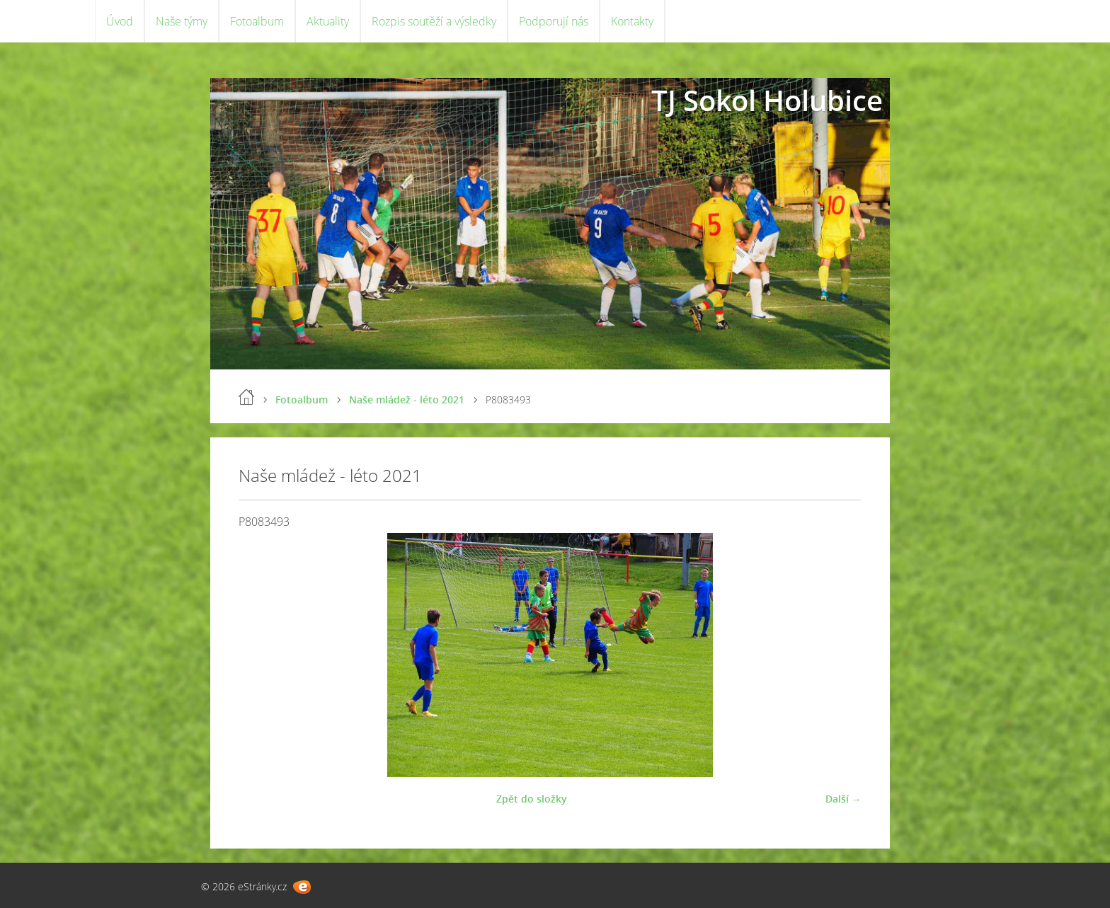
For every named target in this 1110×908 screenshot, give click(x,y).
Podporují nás (553, 21)
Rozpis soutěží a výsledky (434, 21)
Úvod (119, 21)
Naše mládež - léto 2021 (406, 399)
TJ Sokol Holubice (767, 100)
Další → (843, 798)
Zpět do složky (531, 798)
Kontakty (632, 21)
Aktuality (328, 21)
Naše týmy (181, 21)
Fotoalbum (257, 21)
